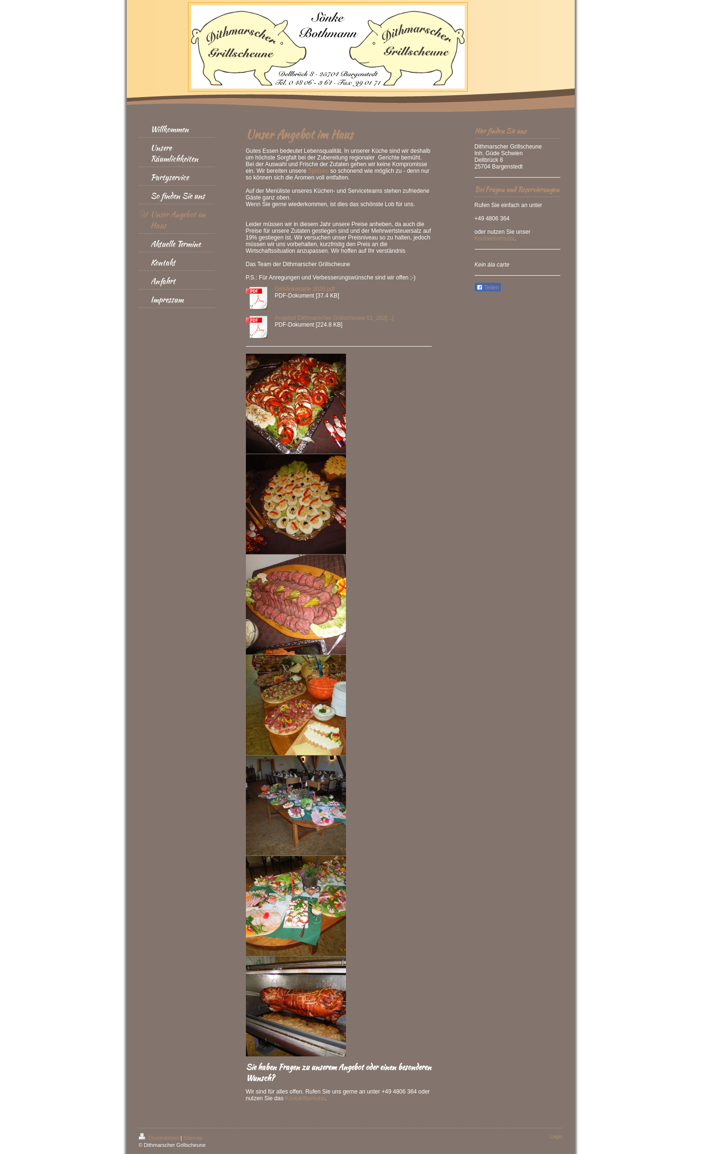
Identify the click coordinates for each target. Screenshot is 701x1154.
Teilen (488, 287)
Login (556, 1136)
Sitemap (193, 1138)
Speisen (318, 171)
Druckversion (160, 1138)
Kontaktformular (305, 1098)
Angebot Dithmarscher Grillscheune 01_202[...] (334, 318)
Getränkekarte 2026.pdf (305, 289)
